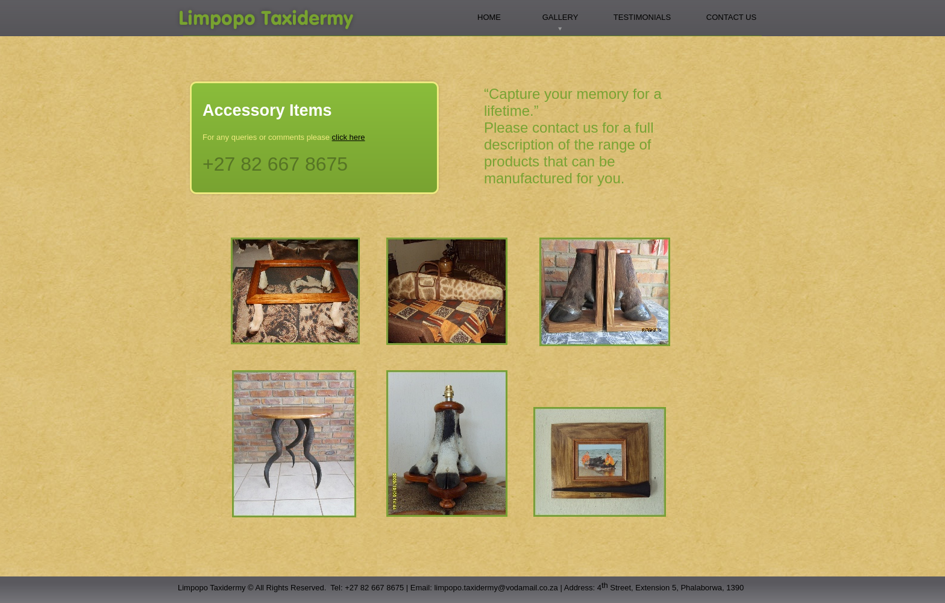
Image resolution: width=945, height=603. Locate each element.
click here (348, 137)
